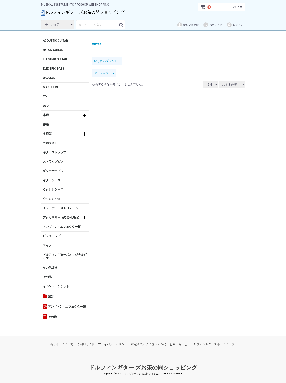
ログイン (235, 25)
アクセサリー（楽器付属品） (62, 217)
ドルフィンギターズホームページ (213, 344)
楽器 (48, 296)
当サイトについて (61, 344)
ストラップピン (53, 161)
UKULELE (49, 78)
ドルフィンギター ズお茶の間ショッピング (143, 368)
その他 (47, 277)
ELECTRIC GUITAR (55, 59)
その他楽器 (50, 267)
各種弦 (47, 133)
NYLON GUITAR (53, 50)
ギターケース (51, 180)
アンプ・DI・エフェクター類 (62, 226)
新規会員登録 (188, 25)
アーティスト (104, 73)
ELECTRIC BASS (53, 68)
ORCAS (97, 44)
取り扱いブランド (107, 61)
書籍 (46, 124)
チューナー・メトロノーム (60, 208)
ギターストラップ (54, 152)
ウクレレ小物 (51, 199)
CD (45, 96)
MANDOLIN (50, 87)
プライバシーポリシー (112, 344)
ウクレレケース (53, 189)
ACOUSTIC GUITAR (55, 40)
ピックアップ (51, 236)
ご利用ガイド (85, 344)
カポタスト (50, 143)
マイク (47, 245)
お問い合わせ (178, 344)
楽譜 (46, 115)
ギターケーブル (53, 171)
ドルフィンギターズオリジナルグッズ (65, 256)
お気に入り (212, 25)
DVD (46, 105)
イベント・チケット (56, 286)
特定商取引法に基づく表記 (148, 344)
